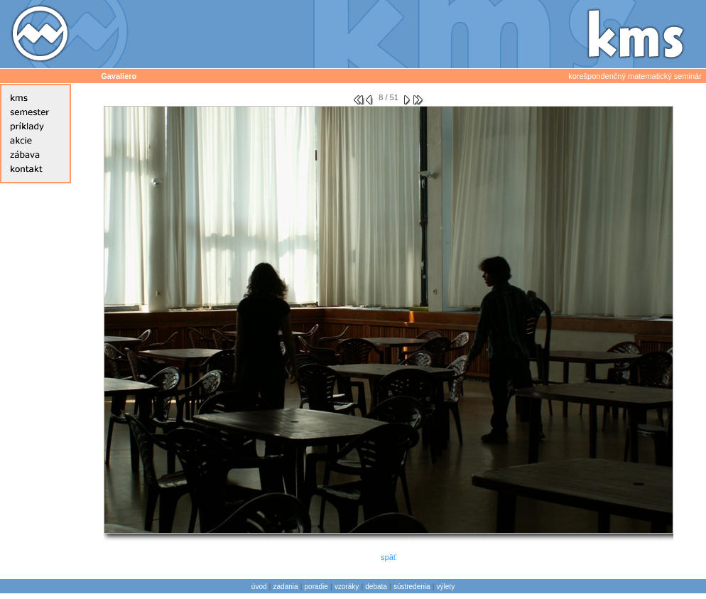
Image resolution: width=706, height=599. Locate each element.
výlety (446, 586)
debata (376, 586)
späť (388, 557)
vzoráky (347, 586)
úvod (259, 586)
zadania (285, 586)
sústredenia (411, 586)
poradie (316, 586)
